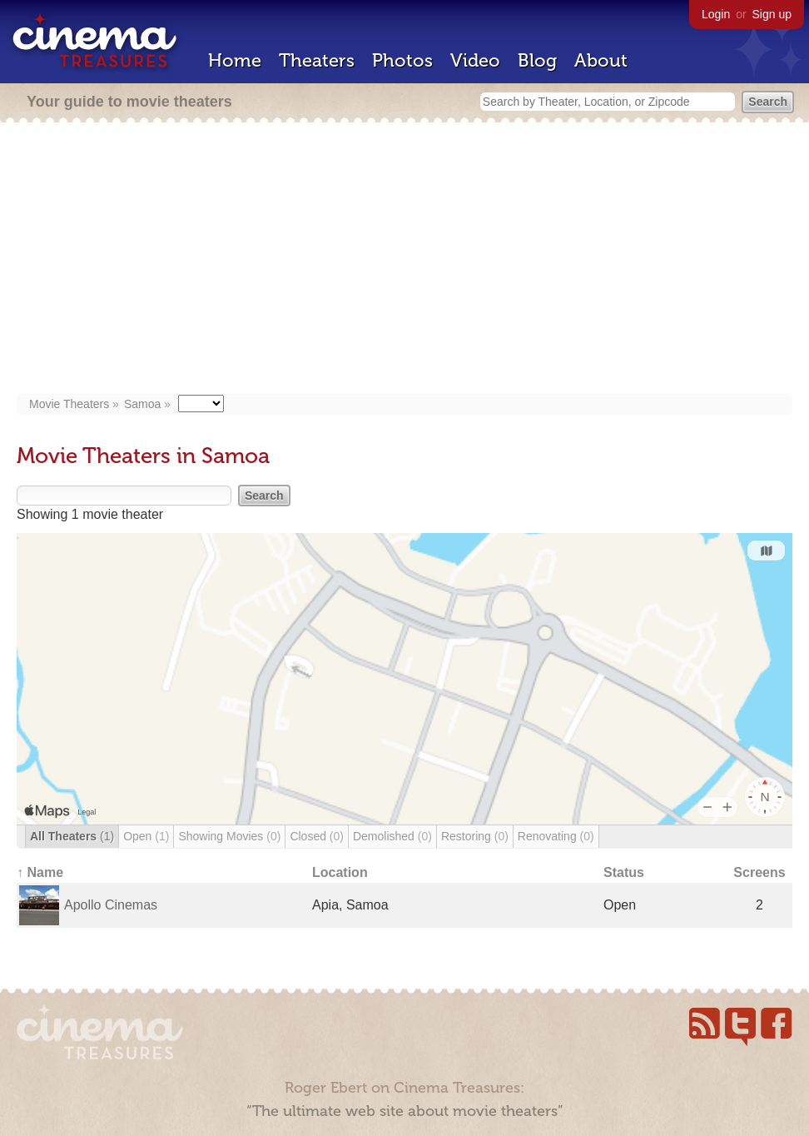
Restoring (475, 836)
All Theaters (72, 836)
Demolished (392, 836)
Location (340, 872)
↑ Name (40, 872)
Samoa (142, 404)
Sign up (772, 14)
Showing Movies (229, 836)
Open (146, 836)
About (601, 60)
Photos (402, 60)
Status (623, 872)
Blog (537, 60)
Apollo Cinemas (110, 905)
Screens (759, 872)
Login (716, 14)
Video (475, 60)
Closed (317, 836)
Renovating (556, 836)
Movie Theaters (69, 404)
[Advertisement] (404, 259)
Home (234, 60)
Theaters (317, 60)
